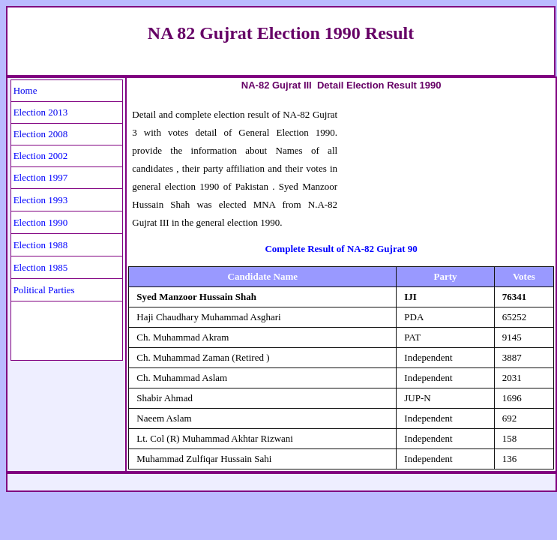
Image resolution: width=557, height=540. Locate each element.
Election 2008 (40, 134)
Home (25, 90)
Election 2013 (40, 112)
